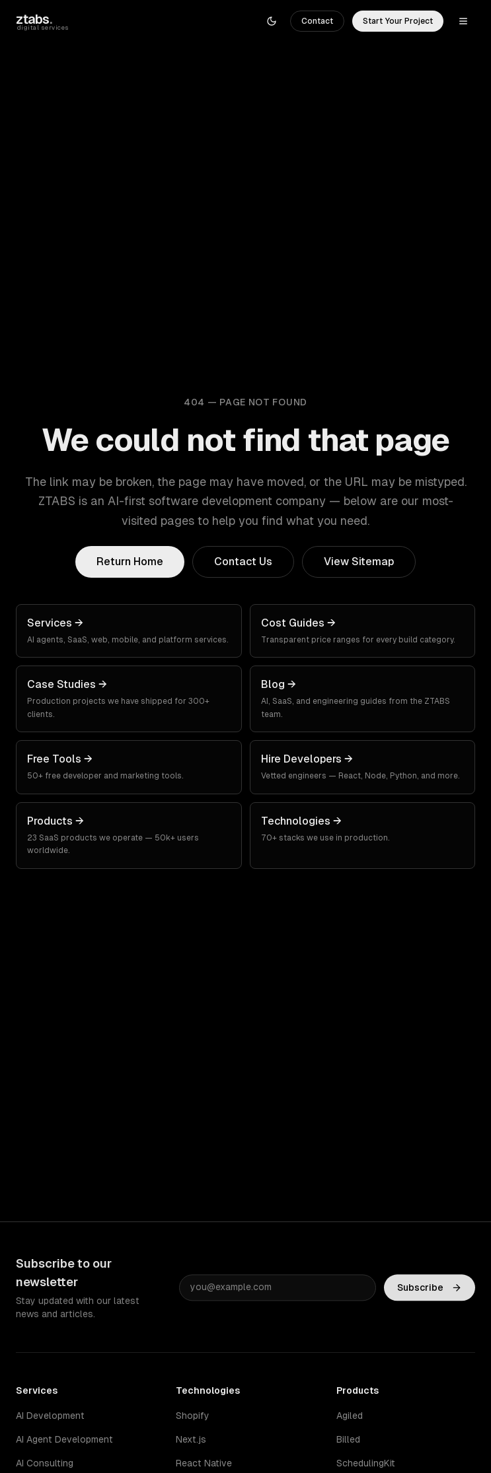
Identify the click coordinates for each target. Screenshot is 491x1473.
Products (357, 1390)
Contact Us (243, 561)
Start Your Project (398, 21)
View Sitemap (359, 561)
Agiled (349, 1415)
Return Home (129, 561)
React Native (204, 1463)
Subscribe (429, 1289)
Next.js (191, 1439)
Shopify (192, 1415)
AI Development (50, 1415)
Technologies (208, 1390)
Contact (317, 21)
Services (36, 1390)
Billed (348, 1439)
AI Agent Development (64, 1439)
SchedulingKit (365, 1463)
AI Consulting (44, 1463)
